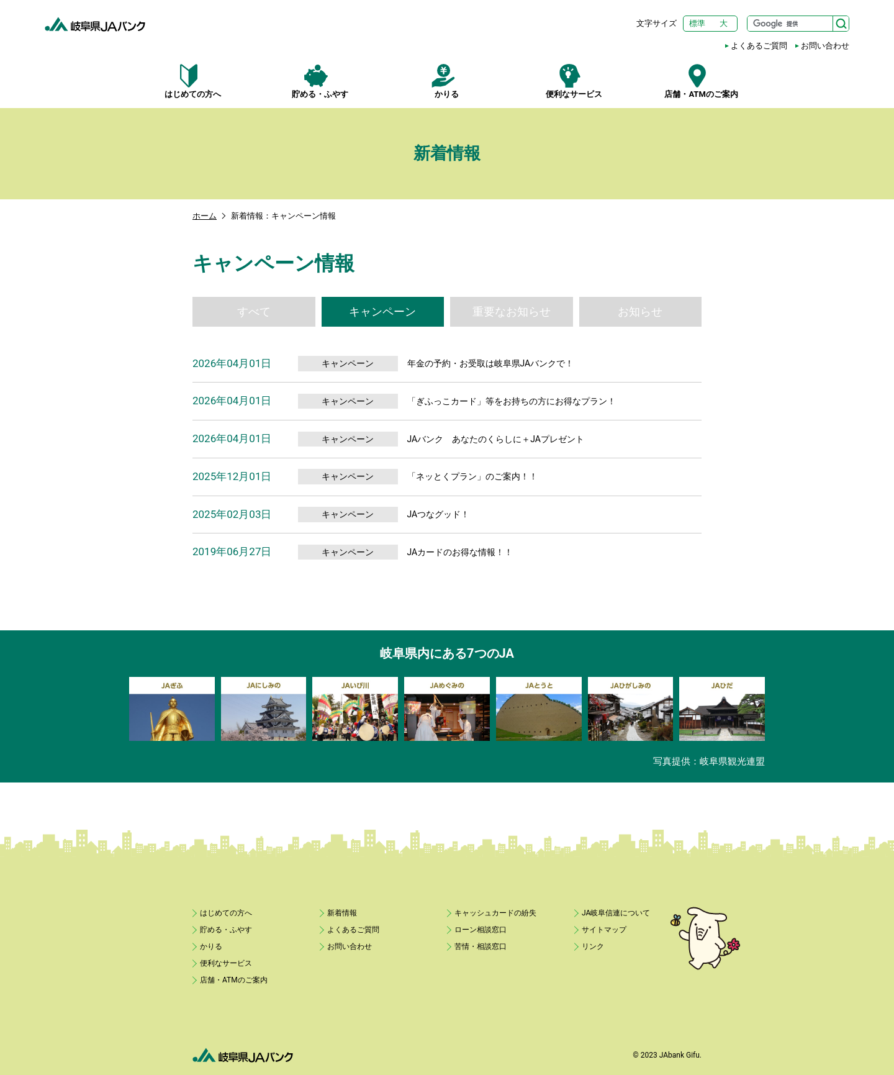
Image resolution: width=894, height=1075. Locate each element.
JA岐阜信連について (616, 913)
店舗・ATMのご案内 (701, 81)
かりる (447, 81)
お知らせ (640, 311)
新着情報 (342, 913)
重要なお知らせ (511, 311)
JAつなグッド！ (438, 514)
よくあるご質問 (759, 45)
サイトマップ (604, 929)
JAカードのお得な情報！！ (460, 552)
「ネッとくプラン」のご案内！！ (472, 476)
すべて (254, 311)
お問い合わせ (825, 45)
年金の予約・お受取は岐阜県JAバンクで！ (490, 363)
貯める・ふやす (320, 81)
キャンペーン (382, 311)
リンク (593, 946)
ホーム (204, 215)
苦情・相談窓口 (480, 946)
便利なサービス (574, 81)
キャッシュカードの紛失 (495, 913)
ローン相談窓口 (480, 929)
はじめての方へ (192, 81)
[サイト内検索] (798, 23)
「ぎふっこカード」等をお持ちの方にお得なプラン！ (511, 401)
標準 (697, 23)
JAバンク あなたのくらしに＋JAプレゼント (495, 439)
